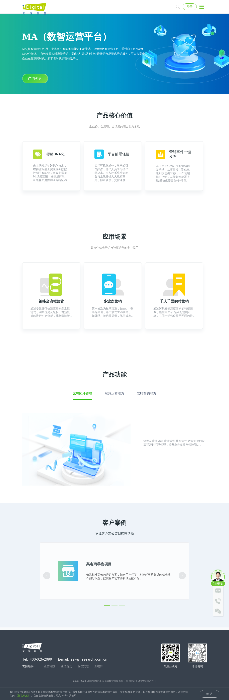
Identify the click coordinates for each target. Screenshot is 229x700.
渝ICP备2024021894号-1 (142, 681)
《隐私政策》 (22, 695)
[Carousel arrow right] (182, 589)
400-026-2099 (41, 660)
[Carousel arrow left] (46, 589)
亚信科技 (49, 666)
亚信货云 (66, 666)
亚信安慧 (83, 666)
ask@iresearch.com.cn (89, 660)
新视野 (98, 666)
